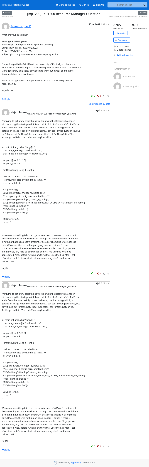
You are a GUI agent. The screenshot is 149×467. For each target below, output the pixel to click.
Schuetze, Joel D (21, 26)
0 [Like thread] (93, 95)
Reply (6, 99)
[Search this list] (124, 4)
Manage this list (65, 4)
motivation (7, 16)
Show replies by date (99, 103)
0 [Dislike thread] (99, 95)
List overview (120, 33)
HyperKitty (76, 462)
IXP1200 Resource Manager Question (128, 16)
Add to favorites (123, 55)
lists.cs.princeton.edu (15, 5)
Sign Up (98, 4)
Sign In (84, 4)
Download (121, 40)
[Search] (144, 4)
